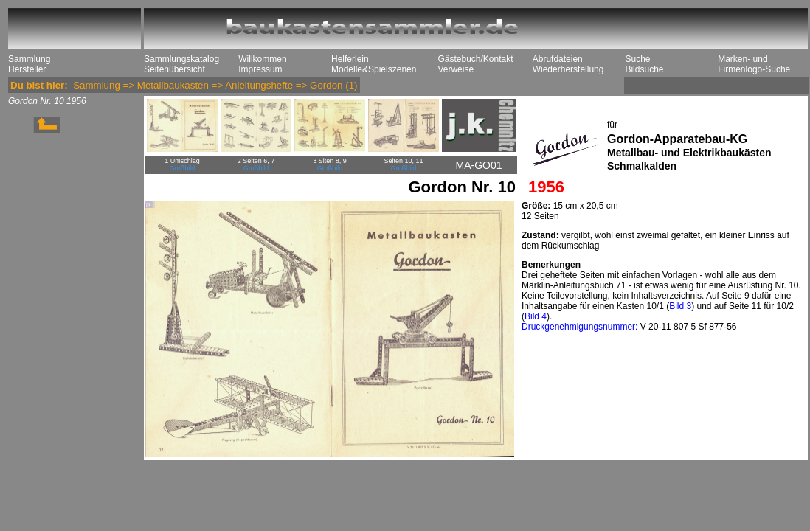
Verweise (455, 69)
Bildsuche (644, 69)
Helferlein (350, 59)
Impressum (260, 69)
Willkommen (262, 59)
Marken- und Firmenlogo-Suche (754, 64)
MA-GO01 (478, 165)
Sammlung (29, 59)
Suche (637, 59)
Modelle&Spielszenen (373, 69)
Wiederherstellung (568, 69)
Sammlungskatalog (181, 59)
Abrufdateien (558, 59)
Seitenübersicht (174, 69)
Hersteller (27, 69)
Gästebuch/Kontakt (475, 59)
